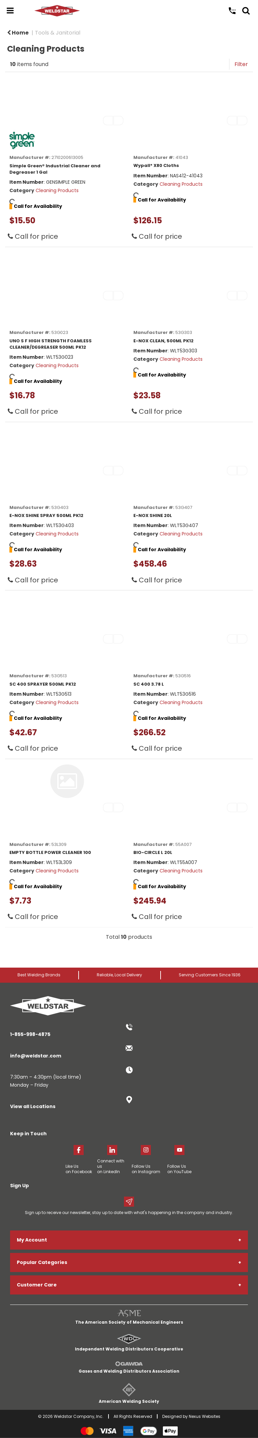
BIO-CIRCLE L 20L (152, 852)
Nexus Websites (204, 1416)
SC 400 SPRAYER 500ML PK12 (42, 684)
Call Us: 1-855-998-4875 (232, 10)
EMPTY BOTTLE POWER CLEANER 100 (50, 852)
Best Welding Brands (38, 975)
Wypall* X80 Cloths (156, 165)
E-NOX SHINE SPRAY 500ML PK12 (46, 515)
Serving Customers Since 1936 (210, 975)
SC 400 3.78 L (148, 684)
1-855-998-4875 (30, 1034)
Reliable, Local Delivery (119, 975)
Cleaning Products (57, 190)
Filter (241, 64)
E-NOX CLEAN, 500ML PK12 (163, 341)
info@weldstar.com (35, 1055)
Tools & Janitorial (57, 33)
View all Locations (32, 1106)
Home (18, 33)
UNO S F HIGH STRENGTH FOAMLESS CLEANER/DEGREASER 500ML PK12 (50, 344)
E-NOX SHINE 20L (152, 515)
